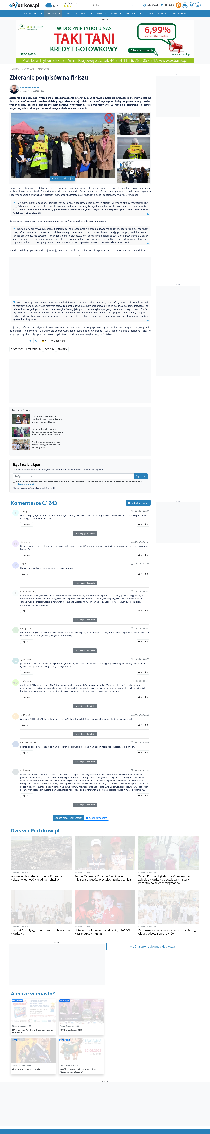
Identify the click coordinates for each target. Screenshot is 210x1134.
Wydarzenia (53, 13)
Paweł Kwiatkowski (29, 87)
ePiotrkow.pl (15, 69)
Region (130, 13)
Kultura (80, 13)
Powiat (115, 13)
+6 (134, 171)
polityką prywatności (25, 476)
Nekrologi (167, 5)
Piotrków (17, 341)
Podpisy (49, 341)
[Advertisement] (80, 277)
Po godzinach (98, 13)
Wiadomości (43, 69)
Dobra (67, 6)
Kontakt (163, 13)
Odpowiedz (26, 517)
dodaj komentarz (138, 495)
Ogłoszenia (146, 13)
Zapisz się (141, 468)
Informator (179, 13)
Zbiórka (62, 341)
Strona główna (33, 13)
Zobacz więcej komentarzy (68, 810)
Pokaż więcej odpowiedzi (84, 526)
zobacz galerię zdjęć (62, 178)
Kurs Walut (150, 5)
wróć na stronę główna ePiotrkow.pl (152, 939)
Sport (68, 13)
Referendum (33, 341)
